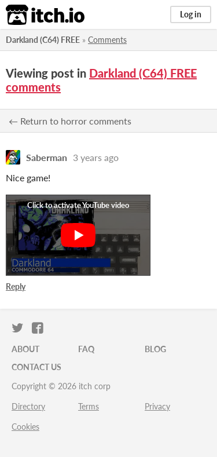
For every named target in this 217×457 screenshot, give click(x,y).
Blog (155, 349)
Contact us (36, 367)
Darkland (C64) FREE (43, 40)
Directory (28, 406)
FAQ (86, 349)
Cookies (25, 427)
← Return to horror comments (70, 120)
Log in (190, 14)
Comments (107, 40)
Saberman (46, 157)
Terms (88, 406)
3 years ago (96, 157)
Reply (15, 286)
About (25, 349)
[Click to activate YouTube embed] (78, 235)
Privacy (157, 406)
